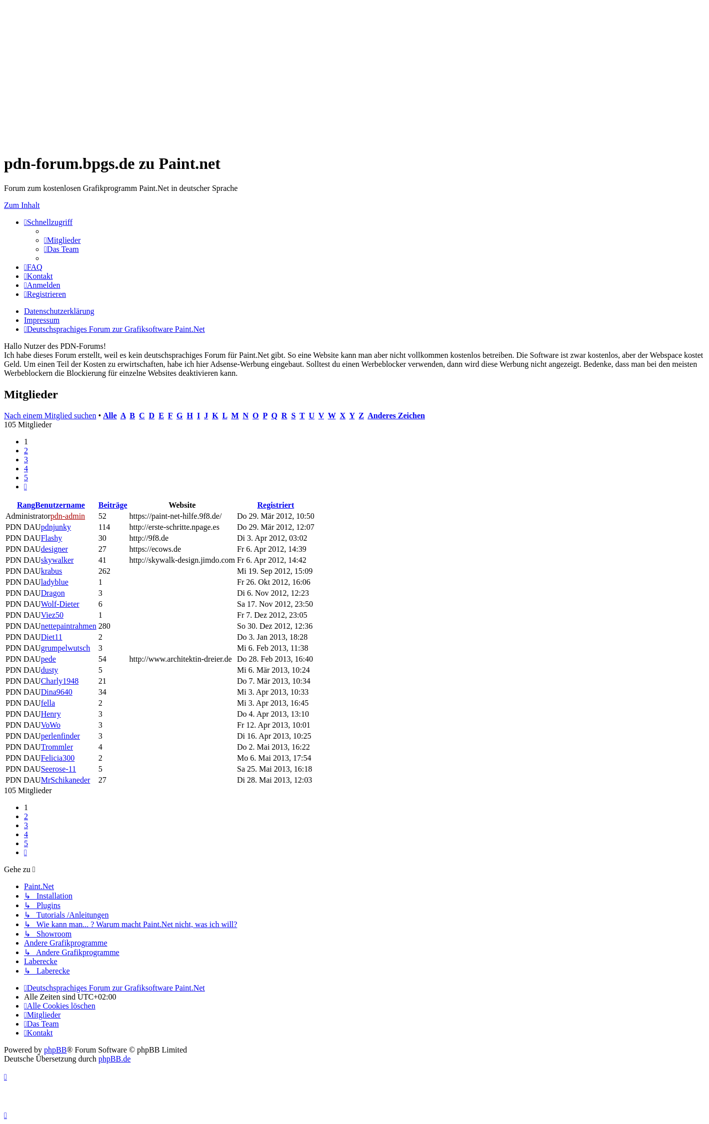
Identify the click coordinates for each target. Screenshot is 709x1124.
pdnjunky (56, 527)
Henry (51, 714)
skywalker (57, 560)
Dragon (53, 593)
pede (48, 659)
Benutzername (60, 505)
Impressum (42, 320)
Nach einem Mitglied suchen (50, 415)
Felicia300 (58, 758)
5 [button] (26, 477)
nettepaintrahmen (68, 626)
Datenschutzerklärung (59, 311)
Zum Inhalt (22, 205)
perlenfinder (60, 736)
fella (48, 703)
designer (54, 549)
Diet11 (51, 637)
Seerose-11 (58, 769)
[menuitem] (62, 240)
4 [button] (26, 468)
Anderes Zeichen (396, 415)
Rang (26, 505)
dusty (49, 670)
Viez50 (52, 615)
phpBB (55, 1050)
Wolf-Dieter (60, 604)
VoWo (50, 725)
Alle (110, 415)
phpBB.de (114, 1059)
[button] (25, 486)
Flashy (51, 538)
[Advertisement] (304, 74)
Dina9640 (56, 692)
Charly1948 (60, 681)
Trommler (57, 747)
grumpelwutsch (65, 648)
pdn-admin (67, 516)
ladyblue (54, 582)
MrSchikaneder (65, 780)
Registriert (275, 505)
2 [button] (26, 450)
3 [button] (26, 459)
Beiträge (113, 505)
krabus (51, 571)
